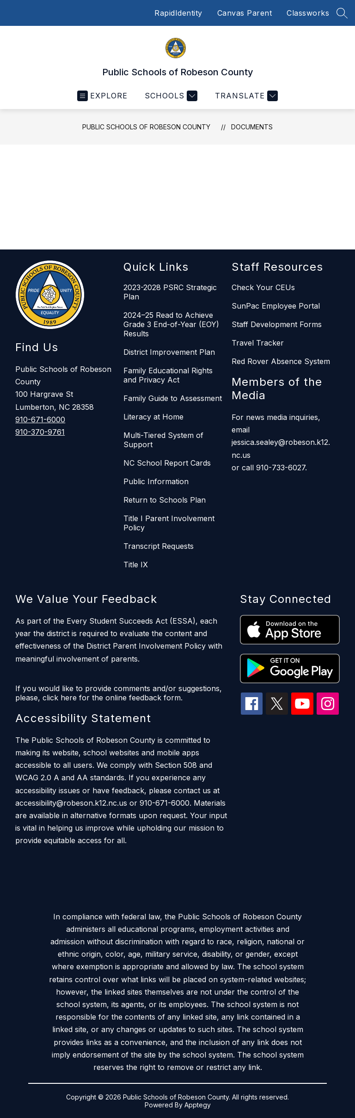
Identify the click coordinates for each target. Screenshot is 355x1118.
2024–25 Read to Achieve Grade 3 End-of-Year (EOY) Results (171, 324)
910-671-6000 (40, 419)
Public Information (156, 481)
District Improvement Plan (169, 352)
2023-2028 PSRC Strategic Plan (170, 292)
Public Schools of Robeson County (146, 127)
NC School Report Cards (167, 463)
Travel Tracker (258, 342)
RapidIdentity (178, 13)
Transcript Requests (158, 546)
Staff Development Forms (277, 324)
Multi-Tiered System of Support (163, 440)
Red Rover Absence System (281, 361)
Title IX (135, 564)
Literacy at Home (153, 416)
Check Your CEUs (263, 287)
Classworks (308, 13)
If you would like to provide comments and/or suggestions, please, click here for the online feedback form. (118, 693)
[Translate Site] (245, 96)
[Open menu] (102, 96)
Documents (252, 127)
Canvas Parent (244, 13)
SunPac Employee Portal (276, 305)
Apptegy (197, 1105)
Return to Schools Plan (164, 499)
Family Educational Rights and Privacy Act (168, 375)
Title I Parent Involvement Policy (168, 523)
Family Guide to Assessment (172, 398)
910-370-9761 (40, 432)
